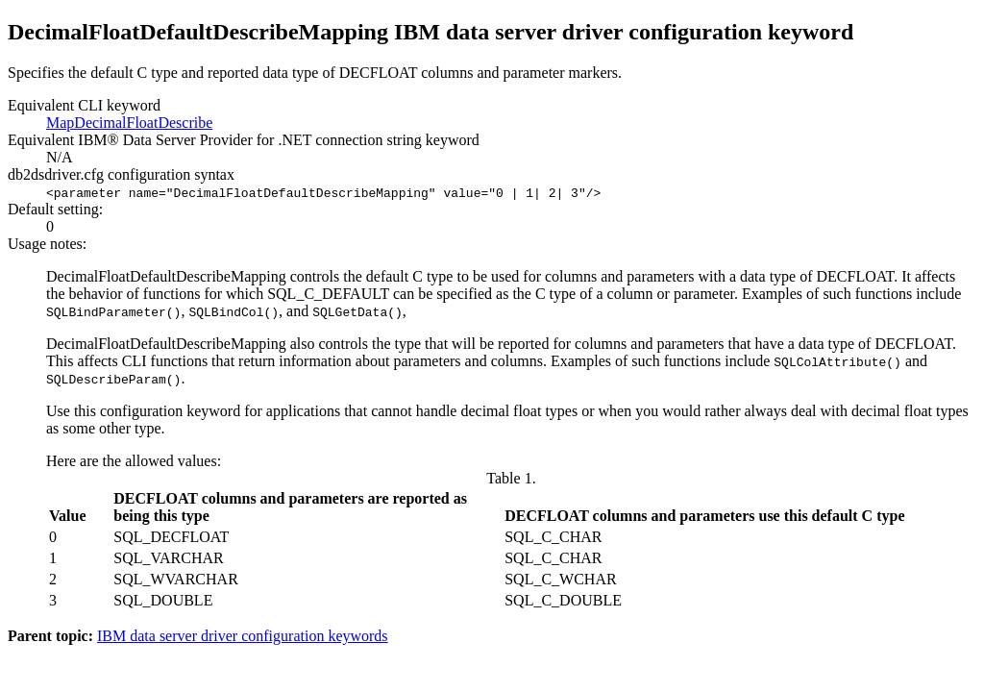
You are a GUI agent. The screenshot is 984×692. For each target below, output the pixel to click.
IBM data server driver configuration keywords (242, 636)
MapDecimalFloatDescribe (129, 122)
